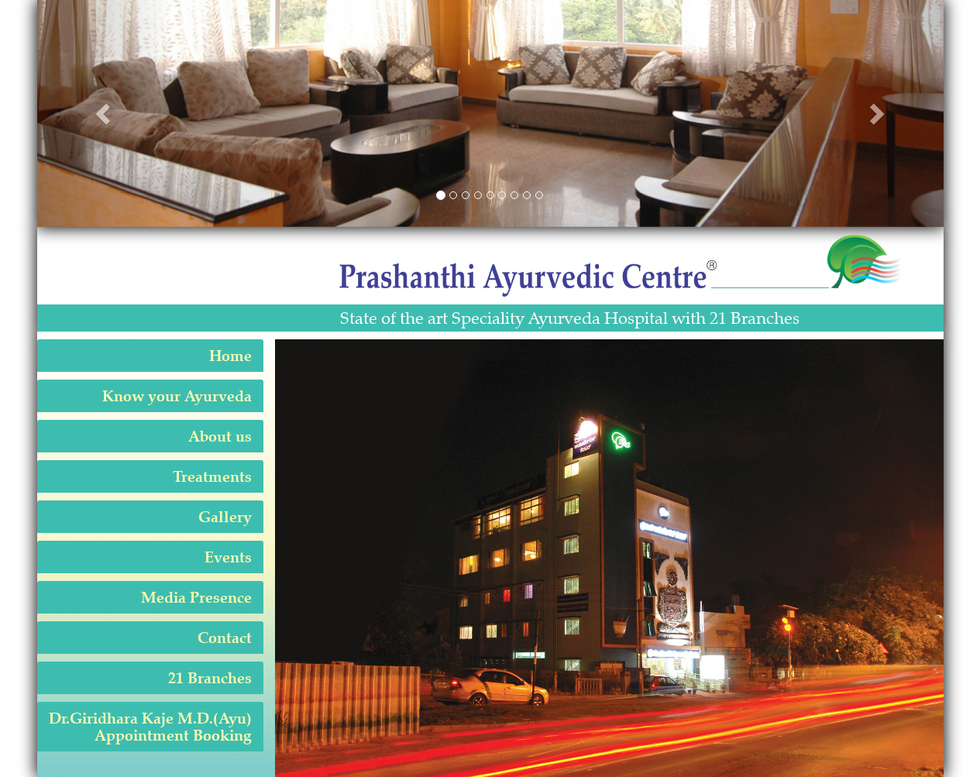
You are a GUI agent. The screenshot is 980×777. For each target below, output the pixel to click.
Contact (225, 637)
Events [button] (228, 557)
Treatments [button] (212, 476)
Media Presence (196, 597)
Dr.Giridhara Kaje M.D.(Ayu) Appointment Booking (150, 727)
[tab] (150, 355)
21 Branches (210, 677)
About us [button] (220, 436)
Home (230, 355)
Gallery (225, 516)
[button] (105, 113)
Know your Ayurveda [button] (177, 396)
